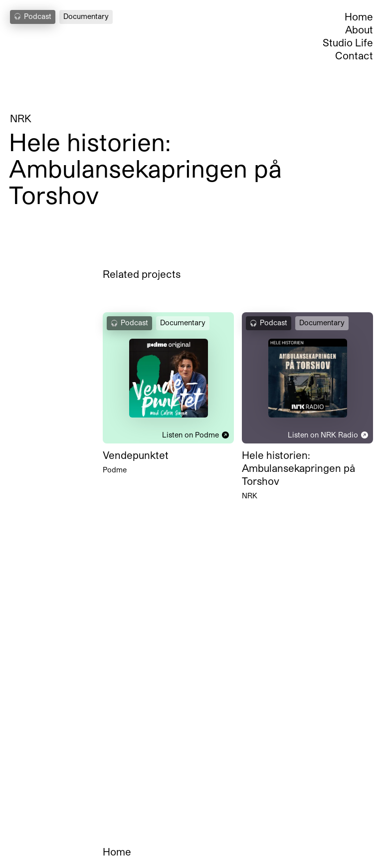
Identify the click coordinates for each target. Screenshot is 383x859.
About (359, 29)
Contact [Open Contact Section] (354, 55)
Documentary (86, 16)
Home (359, 16)
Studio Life (348, 42)
